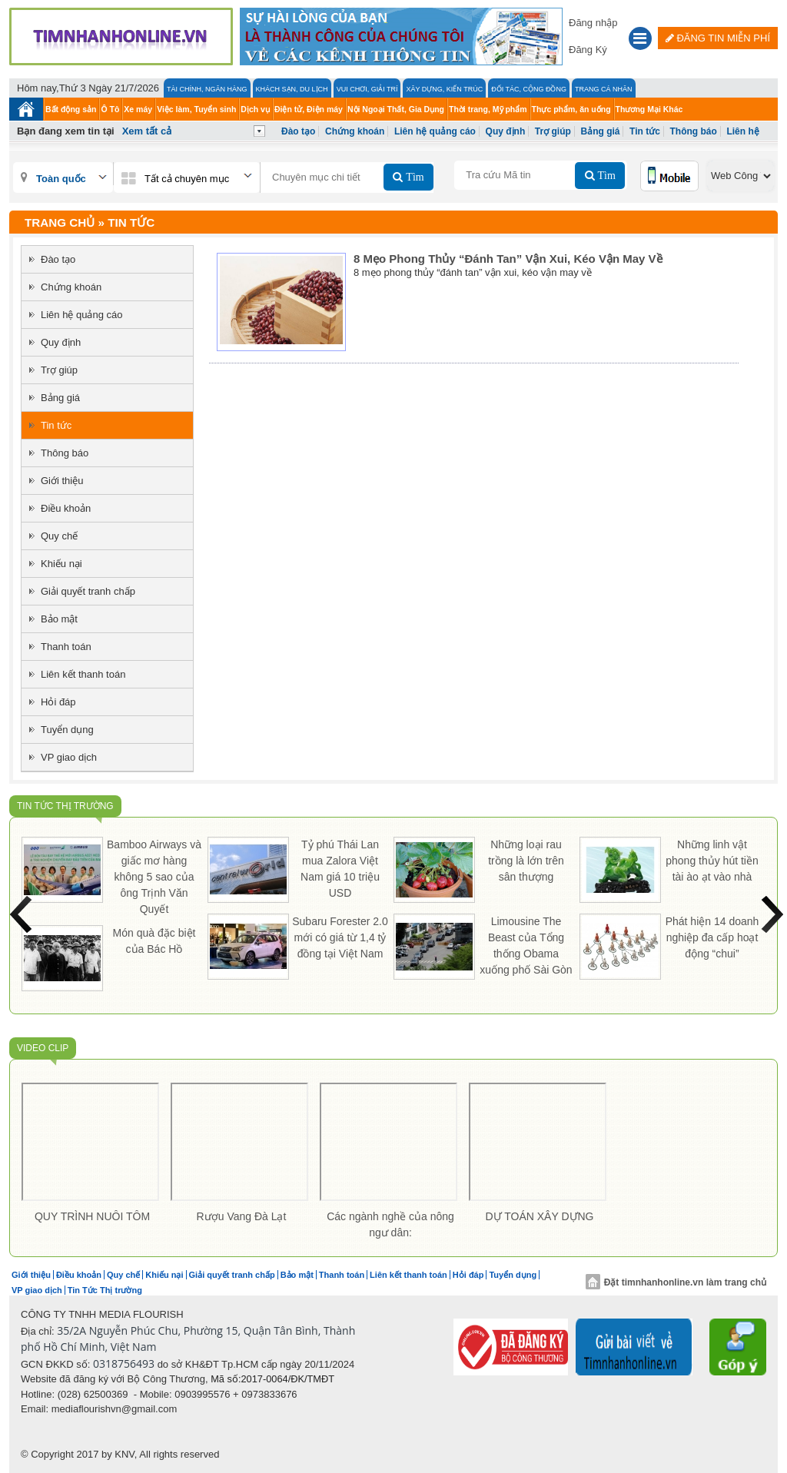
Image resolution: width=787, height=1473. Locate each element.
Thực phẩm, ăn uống (571, 109)
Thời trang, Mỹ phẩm (488, 109)
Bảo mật (59, 619)
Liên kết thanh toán (83, 674)
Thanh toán (66, 646)
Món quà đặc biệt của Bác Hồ (154, 941)
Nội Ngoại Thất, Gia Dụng (395, 109)
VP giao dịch (69, 757)
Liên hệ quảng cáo (435, 131)
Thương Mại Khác (649, 109)
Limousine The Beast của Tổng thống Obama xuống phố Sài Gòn (526, 945)
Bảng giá (599, 131)
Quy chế (59, 536)
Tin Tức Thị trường (65, 806)
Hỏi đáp (58, 702)
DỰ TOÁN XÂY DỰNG (539, 1216)
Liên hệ (742, 131)
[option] (92, 1156)
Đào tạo (298, 131)
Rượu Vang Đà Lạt (242, 1216)
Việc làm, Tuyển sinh (196, 109)
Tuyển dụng (67, 729)
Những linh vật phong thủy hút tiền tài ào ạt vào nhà (712, 860)
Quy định (506, 131)
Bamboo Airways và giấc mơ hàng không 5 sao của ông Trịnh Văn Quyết (154, 876)
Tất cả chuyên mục (186, 178)
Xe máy (138, 109)
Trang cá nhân (604, 89)
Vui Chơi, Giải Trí (367, 89)
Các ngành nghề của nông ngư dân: (390, 1224)
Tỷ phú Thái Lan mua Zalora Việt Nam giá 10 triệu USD (340, 868)
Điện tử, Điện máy (308, 109)
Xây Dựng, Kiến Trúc (444, 89)
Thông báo (693, 131)
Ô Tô (110, 109)
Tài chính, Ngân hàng (207, 89)
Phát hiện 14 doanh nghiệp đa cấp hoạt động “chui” (712, 937)
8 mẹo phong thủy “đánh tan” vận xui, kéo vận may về (508, 258)
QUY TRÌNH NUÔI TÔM (92, 1216)
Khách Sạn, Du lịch (292, 89)
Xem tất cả (147, 131)
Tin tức (644, 131)
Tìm (413, 176)
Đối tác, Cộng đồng (528, 89)
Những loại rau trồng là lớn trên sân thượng (526, 860)
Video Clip (42, 1048)
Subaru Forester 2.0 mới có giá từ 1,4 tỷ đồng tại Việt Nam (340, 937)
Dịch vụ (255, 109)
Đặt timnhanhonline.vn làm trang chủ (676, 1282)
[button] (640, 40)
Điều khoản (66, 508)
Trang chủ (60, 222)
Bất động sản (70, 109)
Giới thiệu (62, 480)
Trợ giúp (553, 131)
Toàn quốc (61, 178)
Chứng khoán (354, 131)
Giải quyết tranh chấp (88, 591)
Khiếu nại (61, 563)
